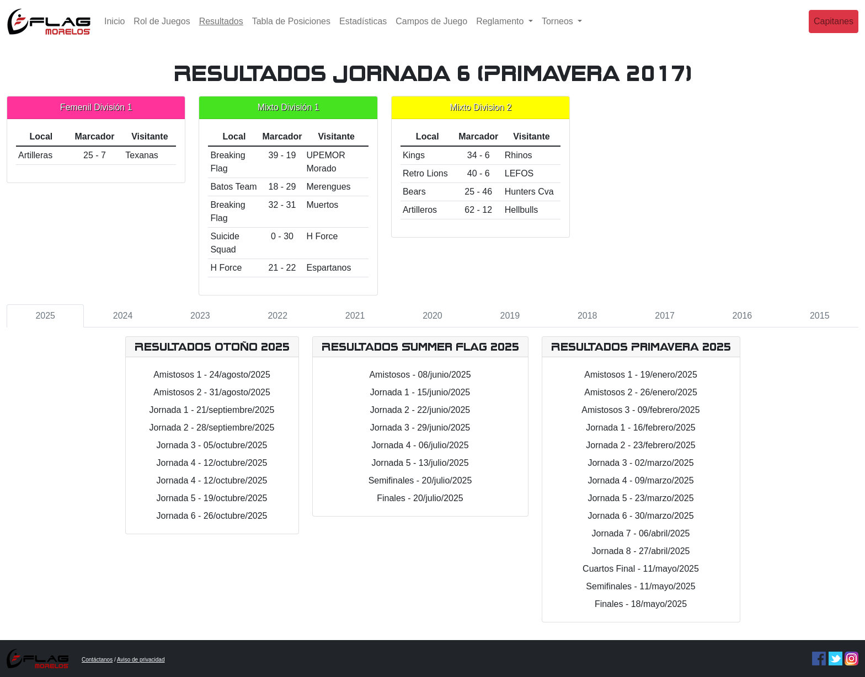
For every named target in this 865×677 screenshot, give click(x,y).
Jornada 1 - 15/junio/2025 (420, 392)
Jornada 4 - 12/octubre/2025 (211, 463)
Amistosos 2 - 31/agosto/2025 (211, 392)
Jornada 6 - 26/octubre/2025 (211, 515)
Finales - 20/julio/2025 (420, 498)
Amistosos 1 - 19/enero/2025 (640, 374)
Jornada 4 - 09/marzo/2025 (640, 480)
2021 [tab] (355, 315)
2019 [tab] (510, 315)
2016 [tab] (742, 315)
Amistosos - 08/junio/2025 (420, 374)
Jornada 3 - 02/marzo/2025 (640, 463)
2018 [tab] (587, 315)
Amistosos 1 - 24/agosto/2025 (211, 374)
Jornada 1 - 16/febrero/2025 (640, 427)
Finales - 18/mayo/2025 (641, 604)
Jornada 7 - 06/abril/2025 (641, 533)
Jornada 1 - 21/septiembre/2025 (212, 410)
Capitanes (833, 30)
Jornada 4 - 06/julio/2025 (419, 445)
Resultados (223, 29)
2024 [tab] (123, 315)
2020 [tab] (432, 315)
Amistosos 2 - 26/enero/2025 (640, 392)
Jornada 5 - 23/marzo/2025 (640, 498)
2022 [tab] (277, 315)
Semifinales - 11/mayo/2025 (640, 586)
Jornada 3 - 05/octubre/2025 (211, 445)
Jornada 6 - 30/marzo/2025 (640, 515)
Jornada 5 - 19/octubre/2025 (211, 498)
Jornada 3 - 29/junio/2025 (420, 427)
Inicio (114, 30)
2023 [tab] (200, 315)
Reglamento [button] (501, 30)
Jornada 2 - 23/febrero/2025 (640, 445)
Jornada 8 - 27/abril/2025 (641, 551)
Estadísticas (363, 30)
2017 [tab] (665, 315)
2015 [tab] (820, 315)
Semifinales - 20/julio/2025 (420, 480)
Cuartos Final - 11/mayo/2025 (641, 568)
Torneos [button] (558, 30)
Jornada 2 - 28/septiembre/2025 (212, 427)
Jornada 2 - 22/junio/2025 (420, 410)
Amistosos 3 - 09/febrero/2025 (640, 410)
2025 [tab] (45, 315)
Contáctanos (97, 660)
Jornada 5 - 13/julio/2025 (419, 463)
